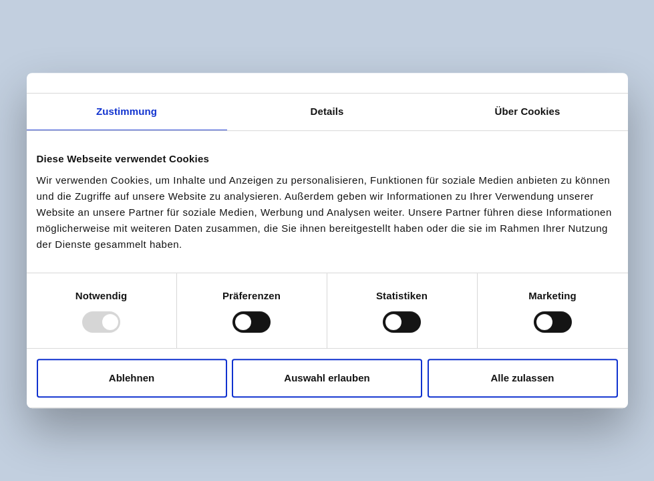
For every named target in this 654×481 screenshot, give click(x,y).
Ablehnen (131, 377)
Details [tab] (327, 111)
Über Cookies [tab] (527, 111)
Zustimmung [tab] (126, 111)
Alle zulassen (522, 377)
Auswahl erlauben (326, 377)
